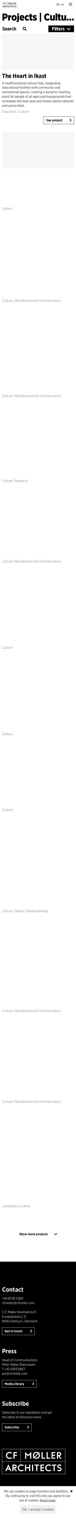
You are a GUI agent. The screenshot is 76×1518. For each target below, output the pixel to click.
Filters (58, 29)
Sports (19, 911)
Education (9, 111)
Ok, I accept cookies (38, 1509)
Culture (24, 111)
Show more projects (33, 1234)
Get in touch (14, 1331)
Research (21, 481)
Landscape (9, 1206)
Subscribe (12, 1427)
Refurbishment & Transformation (38, 301)
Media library (15, 1384)
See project (54, 120)
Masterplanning (37, 911)
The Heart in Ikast (24, 75)
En (60, 4)
